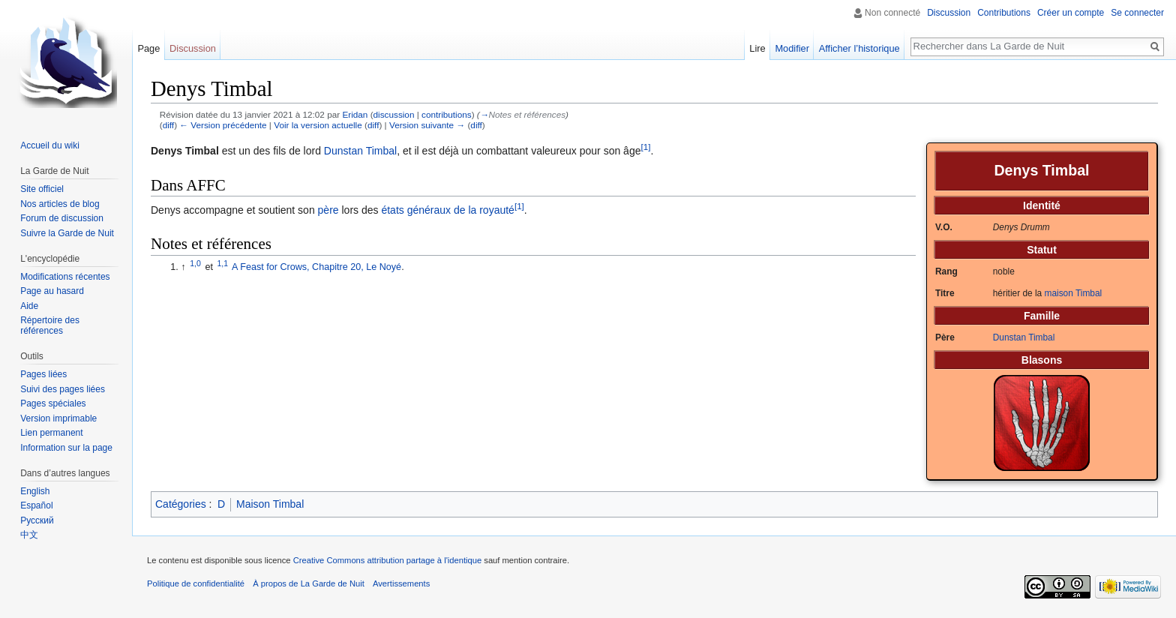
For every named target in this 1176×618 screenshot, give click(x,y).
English (35, 491)
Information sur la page (66, 447)
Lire (757, 48)
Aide (29, 306)
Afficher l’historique (859, 48)
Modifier (792, 48)
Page (148, 48)
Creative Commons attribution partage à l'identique (387, 560)
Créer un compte (1070, 13)
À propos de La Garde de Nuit (308, 583)
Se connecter (1137, 13)
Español (36, 505)
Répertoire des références (50, 325)
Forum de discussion (62, 218)
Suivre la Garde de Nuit (67, 233)
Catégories (180, 504)
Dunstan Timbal (1024, 337)
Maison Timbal (270, 504)
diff (168, 125)
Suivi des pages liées (62, 389)
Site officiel (42, 189)
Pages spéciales (53, 403)
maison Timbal (1073, 293)
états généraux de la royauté (447, 210)
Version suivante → (427, 125)
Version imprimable (58, 418)
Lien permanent (51, 433)
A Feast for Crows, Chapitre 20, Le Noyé (316, 267)
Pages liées (43, 374)
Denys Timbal (185, 151)
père (328, 210)
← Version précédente (222, 125)
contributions (447, 114)
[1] (645, 147)
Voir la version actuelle (318, 125)
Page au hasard (52, 291)
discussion (394, 114)
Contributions (1003, 13)
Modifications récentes (65, 277)
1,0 (195, 263)
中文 (29, 535)
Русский (37, 520)
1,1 (223, 263)
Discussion (948, 13)
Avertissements (401, 583)
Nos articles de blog (59, 204)
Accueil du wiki (50, 145)
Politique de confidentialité (195, 583)
